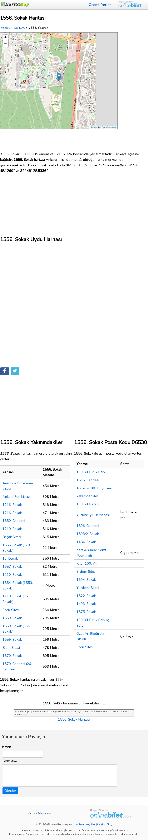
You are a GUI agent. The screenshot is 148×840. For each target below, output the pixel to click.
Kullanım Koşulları (86, 824)
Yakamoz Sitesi (87, 496)
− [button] (5, 44)
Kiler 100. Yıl (86, 563)
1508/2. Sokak (87, 533)
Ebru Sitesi (10, 610)
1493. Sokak (86, 603)
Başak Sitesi (11, 537)
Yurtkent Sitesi (87, 587)
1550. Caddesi (13, 520)
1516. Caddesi (87, 480)
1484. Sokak (86, 542)
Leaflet (94, 127)
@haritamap (45, 813)
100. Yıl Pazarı (87, 504)
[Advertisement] (133, 90)
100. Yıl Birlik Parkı (91, 472)
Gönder (10, 790)
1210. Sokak (12, 528)
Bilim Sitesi (11, 647)
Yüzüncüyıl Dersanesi (93, 515)
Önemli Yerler (100, 5)
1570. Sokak (12, 655)
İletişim (101, 824)
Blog (109, 824)
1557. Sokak (12, 566)
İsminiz (6, 747)
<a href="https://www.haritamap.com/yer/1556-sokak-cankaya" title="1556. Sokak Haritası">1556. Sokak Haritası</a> (74, 713)
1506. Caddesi (87, 525)
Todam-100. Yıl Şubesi (94, 488)
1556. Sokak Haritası (74, 719)
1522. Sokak (86, 596)
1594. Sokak (86, 579)
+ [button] (5, 38)
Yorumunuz (9, 761)
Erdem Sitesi (86, 571)
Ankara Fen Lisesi (16, 496)
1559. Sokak (12, 618)
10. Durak (10, 558)
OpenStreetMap (108, 127)
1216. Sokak (12, 504)
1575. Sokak (86, 611)
